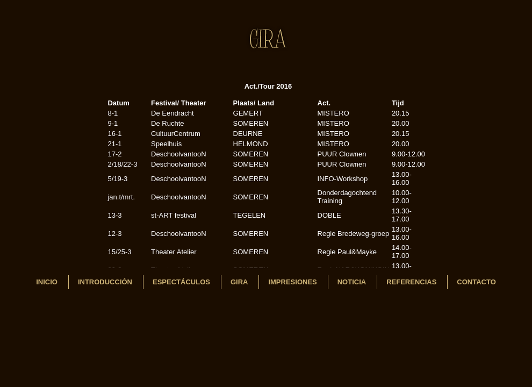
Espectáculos (181, 282)
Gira (239, 282)
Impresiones (292, 282)
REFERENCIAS (411, 282)
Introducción (105, 282)
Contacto (476, 282)
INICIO (46, 282)
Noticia (351, 282)
